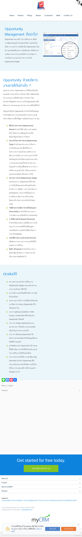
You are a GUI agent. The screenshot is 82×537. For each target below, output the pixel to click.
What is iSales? (7, 385)
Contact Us (68, 15)
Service (38, 15)
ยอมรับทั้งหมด (68, 529)
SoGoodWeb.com (26, 510)
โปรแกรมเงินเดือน (17, 500)
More (58, 15)
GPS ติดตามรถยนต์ (55, 500)
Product (20, 15)
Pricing (29, 15)
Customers (48, 15)
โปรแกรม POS (43, 500)
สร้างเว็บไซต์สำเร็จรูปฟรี (69, 500)
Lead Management (10, 393)
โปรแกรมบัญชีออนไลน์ (30, 500)
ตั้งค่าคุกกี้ (53, 529)
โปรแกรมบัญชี (6, 500)
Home (12, 15)
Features (5, 390)
